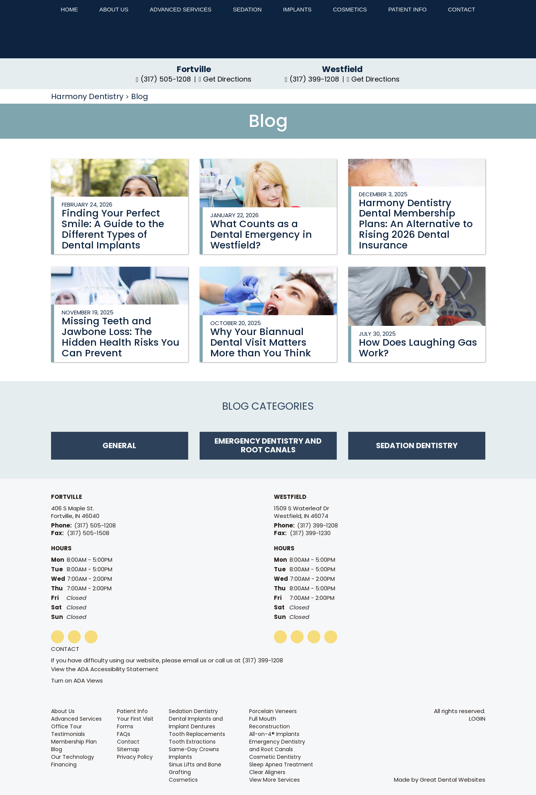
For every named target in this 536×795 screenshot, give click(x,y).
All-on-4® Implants (274, 734)
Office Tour (66, 726)
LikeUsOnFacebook (57, 636)
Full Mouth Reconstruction (269, 722)
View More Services (274, 780)
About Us (63, 711)
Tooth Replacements (197, 734)
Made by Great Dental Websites (439, 780)
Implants (297, 9)
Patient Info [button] (407, 9)
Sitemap (128, 749)
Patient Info (132, 711)
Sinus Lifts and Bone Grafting (195, 768)
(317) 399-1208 (317, 525)
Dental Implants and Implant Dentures (196, 722)
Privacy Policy (135, 757)
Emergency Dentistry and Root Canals (277, 745)
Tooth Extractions (192, 741)
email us (194, 660)
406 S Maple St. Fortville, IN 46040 (75, 512)
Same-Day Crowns (194, 749)
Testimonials (68, 734)
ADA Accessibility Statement (117, 669)
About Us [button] (113, 9)
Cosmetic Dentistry (275, 757)
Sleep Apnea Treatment (281, 764)
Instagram (91, 636)
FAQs (123, 734)
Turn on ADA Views (77, 680)
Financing (64, 764)
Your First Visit (135, 719)
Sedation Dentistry (193, 711)
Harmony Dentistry (88, 96)
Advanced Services (180, 9)
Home (69, 9)
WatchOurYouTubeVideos (297, 636)
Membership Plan (74, 741)
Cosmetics (350, 9)
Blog (139, 96)
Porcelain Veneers (273, 711)
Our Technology (72, 757)
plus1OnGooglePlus (74, 636)
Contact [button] (461, 9)
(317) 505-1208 (95, 525)
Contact (65, 649)
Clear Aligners (267, 772)
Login (477, 719)
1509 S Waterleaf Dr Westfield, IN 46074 (301, 512)
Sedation (247, 9)
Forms (125, 726)
